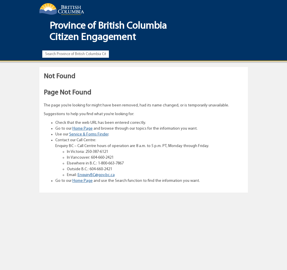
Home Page (82, 128)
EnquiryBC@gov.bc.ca (96, 175)
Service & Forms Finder (88, 134)
